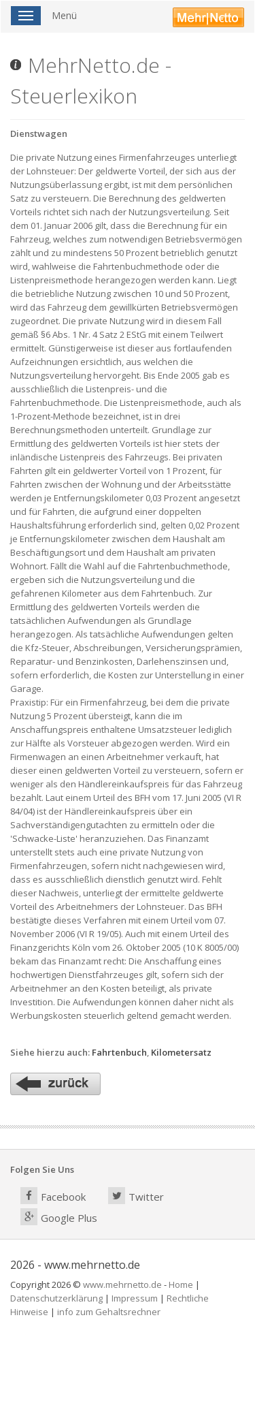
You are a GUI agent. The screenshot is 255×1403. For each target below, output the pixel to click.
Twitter (136, 1195)
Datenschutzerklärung (56, 1298)
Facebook (53, 1195)
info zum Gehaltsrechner (108, 1312)
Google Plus (58, 1216)
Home (181, 1284)
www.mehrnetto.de (122, 1284)
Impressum (135, 1298)
